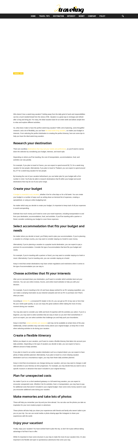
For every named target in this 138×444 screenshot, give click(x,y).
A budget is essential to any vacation (26, 194)
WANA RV (26, 301)
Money (82, 16)
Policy (102, 16)
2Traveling (19, 83)
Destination (58, 16)
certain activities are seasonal (36, 323)
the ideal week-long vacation (55, 130)
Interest (71, 16)
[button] (122, 16)
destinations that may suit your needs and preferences (47, 149)
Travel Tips (44, 16)
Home (33, 16)
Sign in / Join (15, 2)
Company (92, 16)
